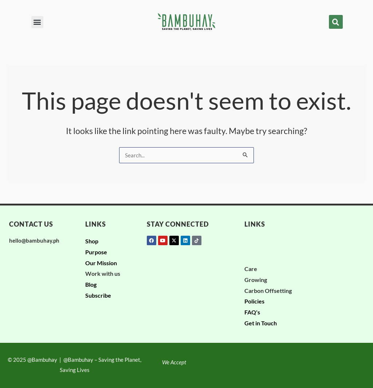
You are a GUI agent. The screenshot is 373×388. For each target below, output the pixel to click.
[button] (37, 22)
